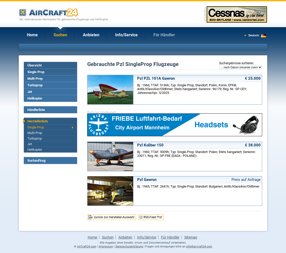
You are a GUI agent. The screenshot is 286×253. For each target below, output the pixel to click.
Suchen (60, 34)
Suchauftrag (36, 160)
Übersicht (34, 65)
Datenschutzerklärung (129, 246)
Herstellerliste (37, 121)
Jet (29, 92)
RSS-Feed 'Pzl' (153, 217)
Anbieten (91, 34)
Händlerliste (36, 110)
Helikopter (34, 98)
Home (32, 34)
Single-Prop (35, 72)
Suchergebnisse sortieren (236, 63)
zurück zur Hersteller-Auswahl (114, 217)
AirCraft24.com (86, 246)
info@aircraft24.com (199, 246)
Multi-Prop (35, 78)
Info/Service (126, 34)
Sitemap (190, 237)
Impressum (106, 246)
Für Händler (164, 34)
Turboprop (35, 85)
